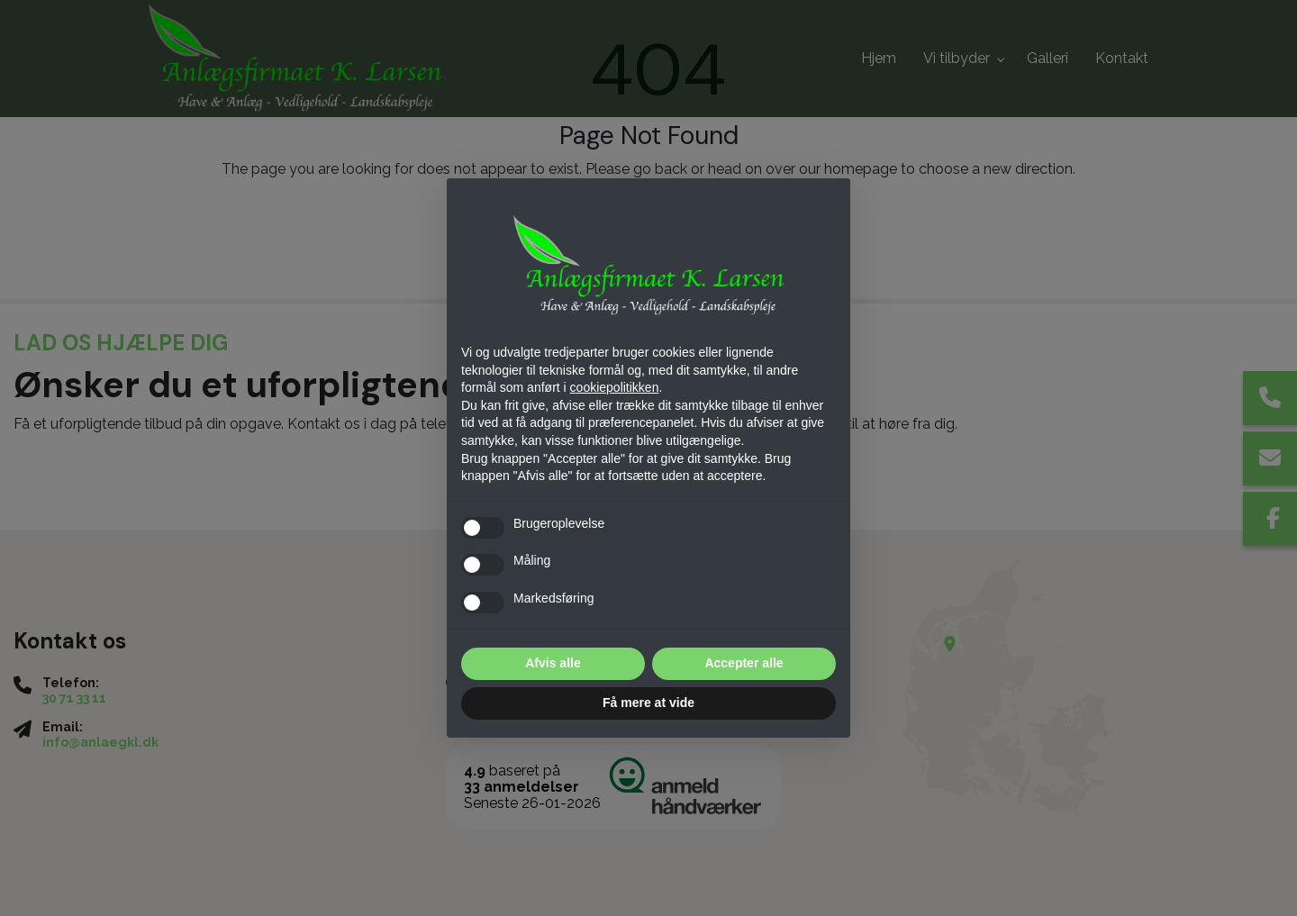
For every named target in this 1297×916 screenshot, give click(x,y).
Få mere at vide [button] (648, 702)
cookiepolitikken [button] (614, 387)
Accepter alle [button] (743, 663)
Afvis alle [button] (552, 663)
